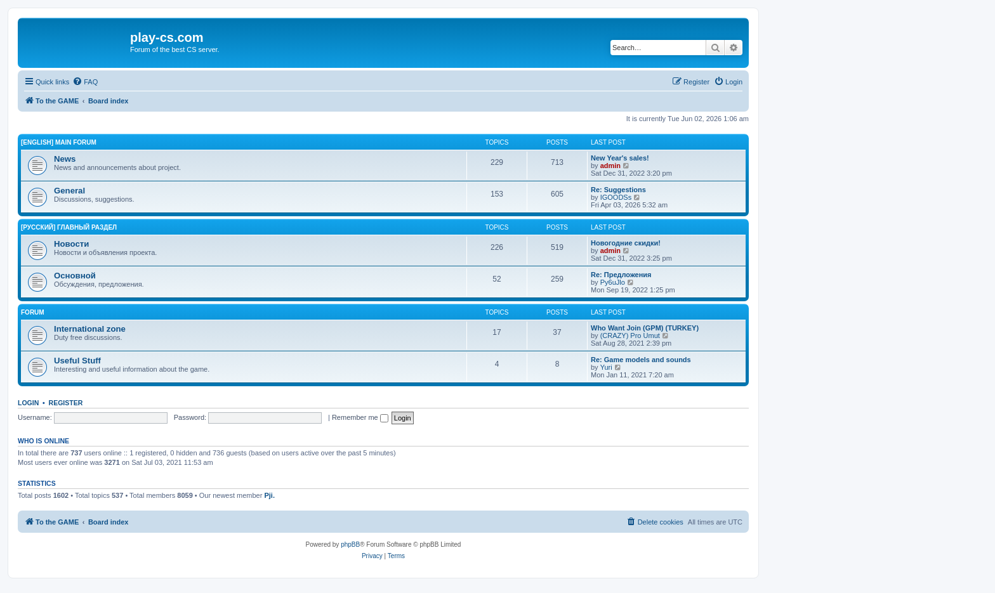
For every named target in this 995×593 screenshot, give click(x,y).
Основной (75, 275)
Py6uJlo (612, 282)
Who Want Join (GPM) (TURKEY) (645, 328)
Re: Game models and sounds (641, 359)
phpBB (350, 544)
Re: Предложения (621, 274)
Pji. (269, 495)
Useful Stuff (77, 360)
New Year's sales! (620, 158)
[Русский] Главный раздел (69, 227)
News (65, 159)
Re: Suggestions (618, 189)
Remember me (360, 417)
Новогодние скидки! (626, 243)
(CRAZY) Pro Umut (630, 335)
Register (66, 403)
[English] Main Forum (58, 142)
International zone (90, 329)
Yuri (606, 367)
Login (28, 403)
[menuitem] (85, 81)
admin (610, 165)
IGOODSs (616, 197)
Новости (71, 244)
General (69, 190)
